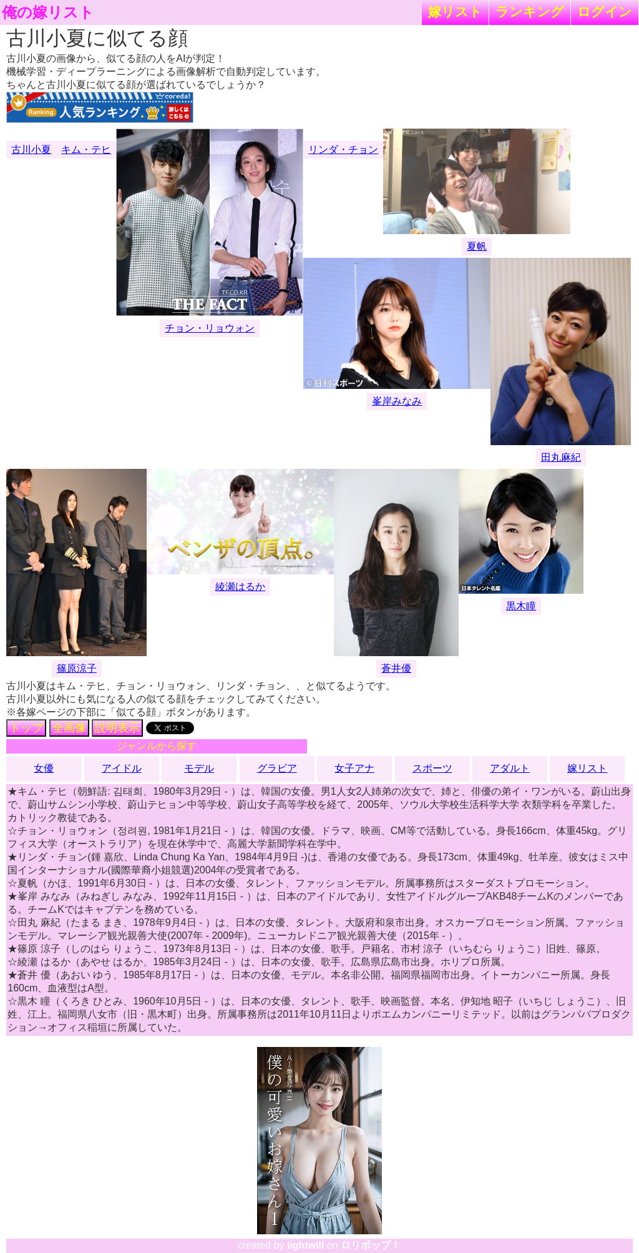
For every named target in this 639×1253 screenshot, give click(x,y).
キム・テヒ (86, 149)
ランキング (529, 11)
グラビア (277, 768)
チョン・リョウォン (210, 328)
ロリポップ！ (371, 1245)
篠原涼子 (77, 668)
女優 (44, 768)
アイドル (122, 768)
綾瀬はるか (240, 586)
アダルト (510, 768)
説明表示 (117, 728)
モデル (199, 768)
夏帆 (477, 246)
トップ (26, 728)
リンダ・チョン (343, 149)
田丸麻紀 (561, 457)
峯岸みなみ (397, 401)
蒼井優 (396, 668)
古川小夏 (31, 149)
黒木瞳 (521, 606)
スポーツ (432, 768)
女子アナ (354, 768)
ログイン (604, 11)
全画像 (69, 728)
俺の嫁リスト (48, 12)
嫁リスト (455, 11)
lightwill (305, 1245)
